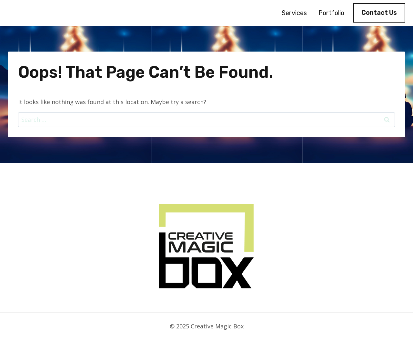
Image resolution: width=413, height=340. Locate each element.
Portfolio (331, 13)
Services (294, 13)
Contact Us (379, 12)
